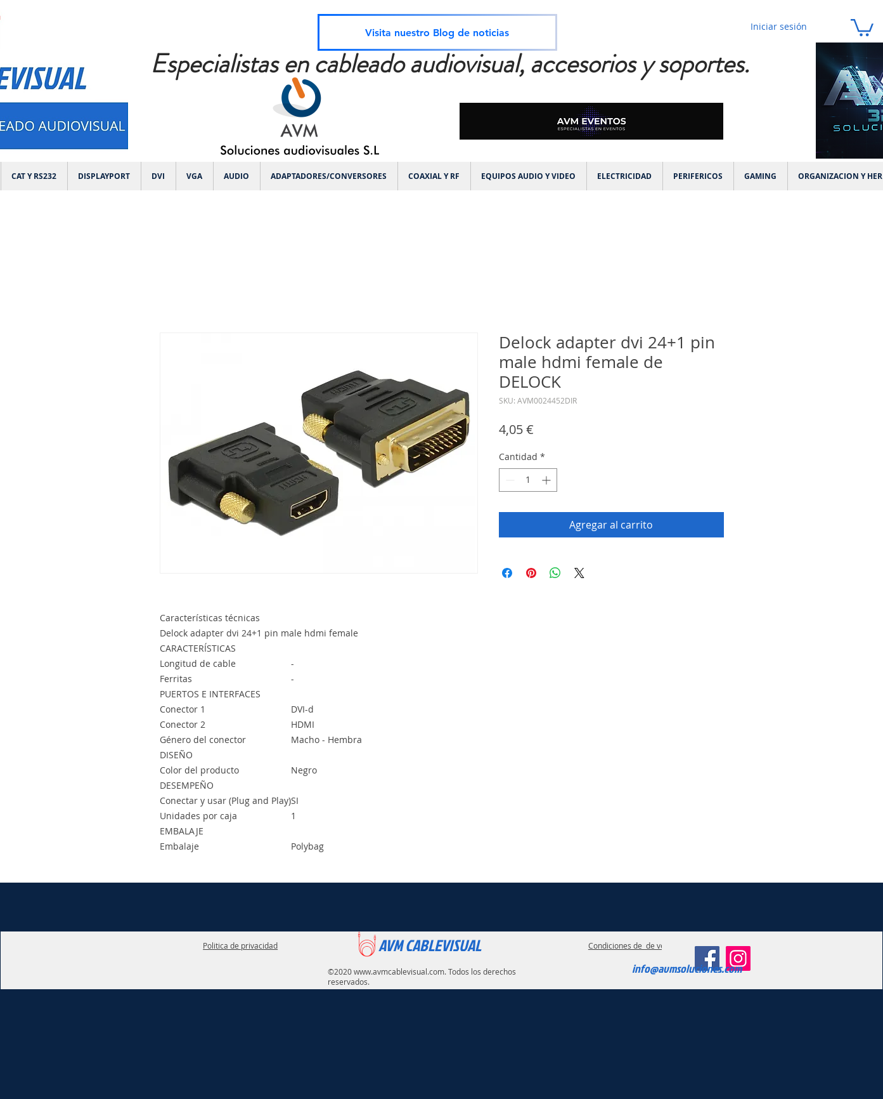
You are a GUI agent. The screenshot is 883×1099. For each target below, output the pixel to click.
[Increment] (547, 480)
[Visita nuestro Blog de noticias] (437, 32)
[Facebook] (707, 958)
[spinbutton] (528, 480)
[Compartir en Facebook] (507, 573)
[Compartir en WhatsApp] (555, 573)
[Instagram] (738, 958)
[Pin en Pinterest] (531, 573)
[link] (862, 26)
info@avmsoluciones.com (687, 969)
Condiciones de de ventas (634, 945)
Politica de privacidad (240, 945)
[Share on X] (579, 573)
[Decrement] (509, 480)
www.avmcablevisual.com (399, 971)
